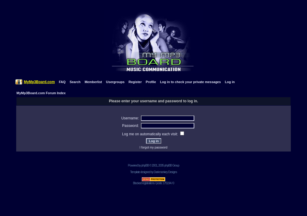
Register (135, 82)
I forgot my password (154, 147)
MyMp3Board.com (39, 82)
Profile (151, 82)
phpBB (145, 165)
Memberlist (93, 82)
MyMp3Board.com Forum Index (41, 93)
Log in (230, 82)
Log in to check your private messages (190, 82)
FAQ (62, 82)
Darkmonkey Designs (165, 172)
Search (75, 82)
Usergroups (115, 82)
